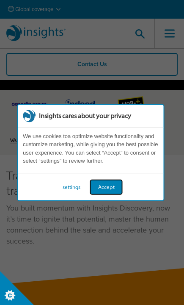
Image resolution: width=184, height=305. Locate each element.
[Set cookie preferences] (17, 288)
